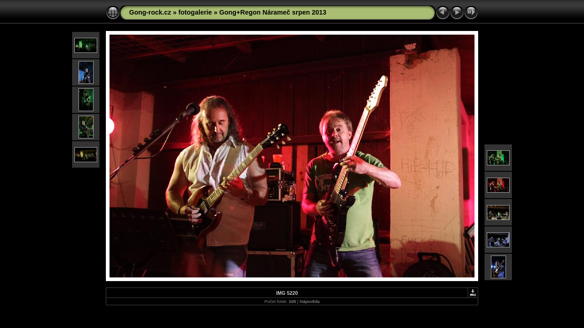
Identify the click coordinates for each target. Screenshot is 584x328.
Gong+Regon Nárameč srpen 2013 (273, 12)
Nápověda (310, 301)
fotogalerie (195, 12)
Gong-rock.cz (150, 12)
